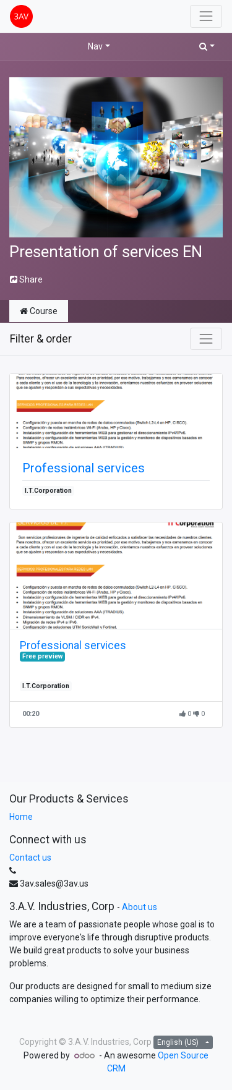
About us (139, 907)
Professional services (83, 468)
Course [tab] (39, 311)
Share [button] (26, 279)
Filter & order (41, 339)
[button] (207, 46)
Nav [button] (95, 46)
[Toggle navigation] (206, 339)
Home (21, 817)
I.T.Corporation (48, 491)
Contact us (30, 857)
